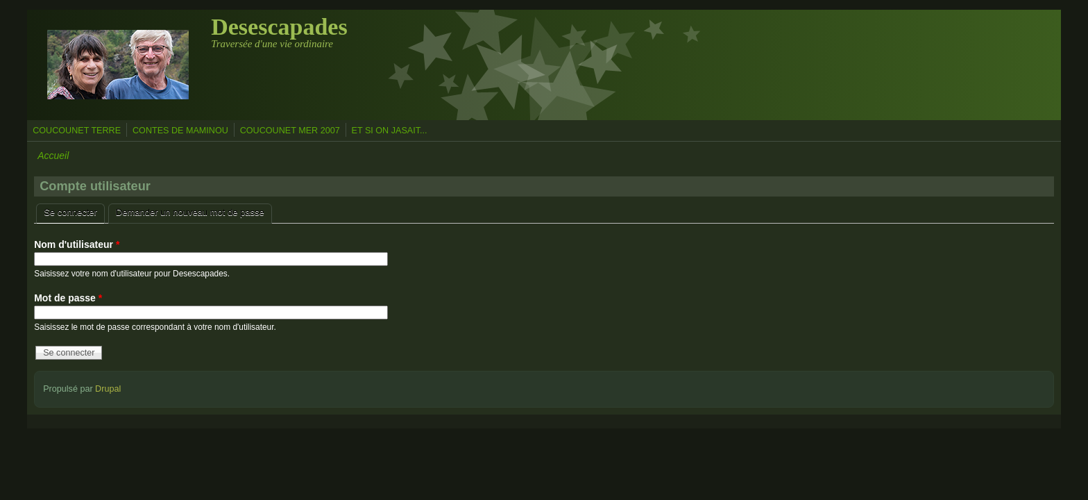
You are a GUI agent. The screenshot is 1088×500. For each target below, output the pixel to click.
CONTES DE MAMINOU (180, 130)
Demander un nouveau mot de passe (190, 212)
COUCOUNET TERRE (77, 130)
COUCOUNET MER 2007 (290, 130)
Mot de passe (68, 297)
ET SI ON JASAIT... (389, 130)
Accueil (53, 155)
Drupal (108, 389)
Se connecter (74, 210)
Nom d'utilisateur (76, 244)
